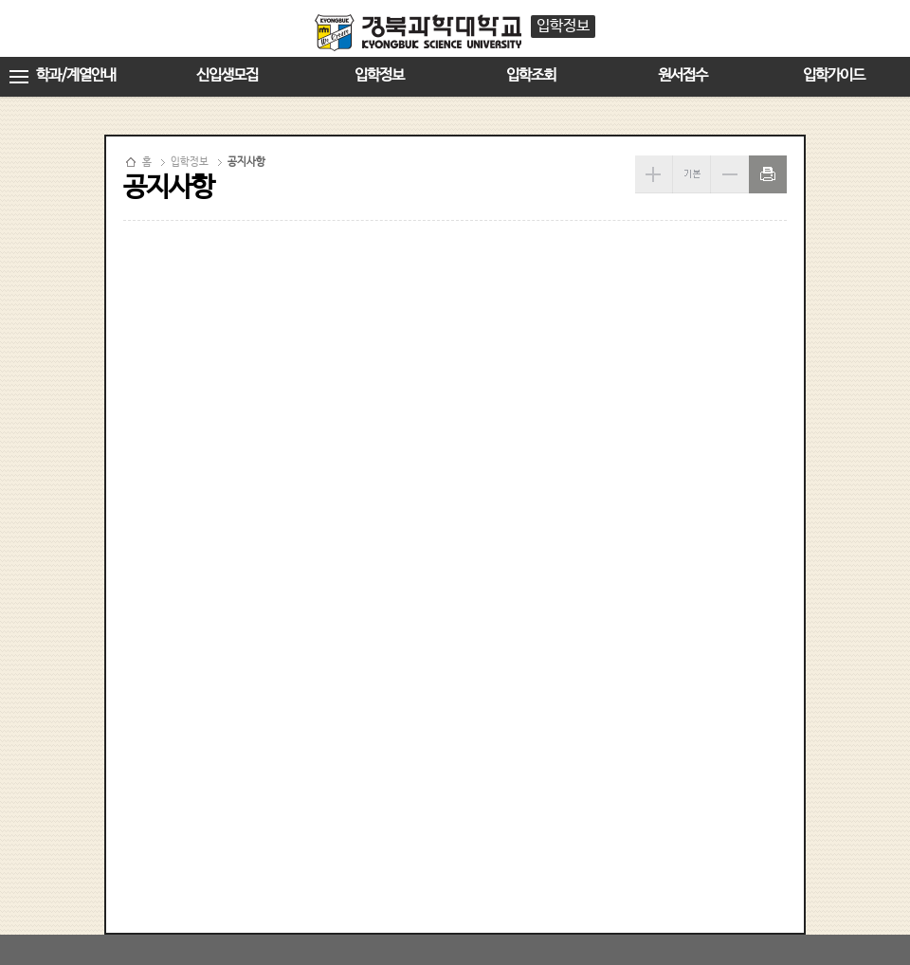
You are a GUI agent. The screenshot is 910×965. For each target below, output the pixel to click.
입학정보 (379, 75)
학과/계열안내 (76, 75)
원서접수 (682, 75)
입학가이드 (833, 75)
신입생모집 (227, 75)
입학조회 (530, 75)
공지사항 (246, 162)
